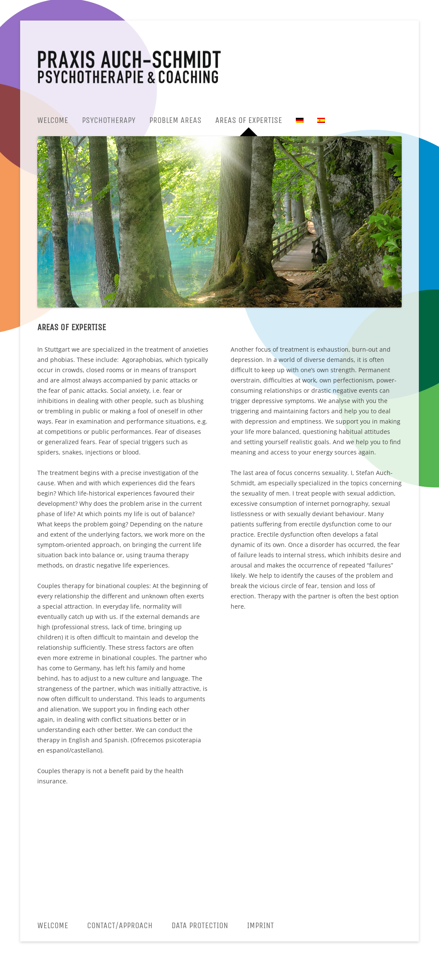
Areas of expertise (248, 120)
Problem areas (175, 120)
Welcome (52, 120)
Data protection (199, 925)
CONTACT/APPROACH (120, 925)
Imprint (260, 925)
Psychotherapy (108, 120)
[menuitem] (300, 120)
